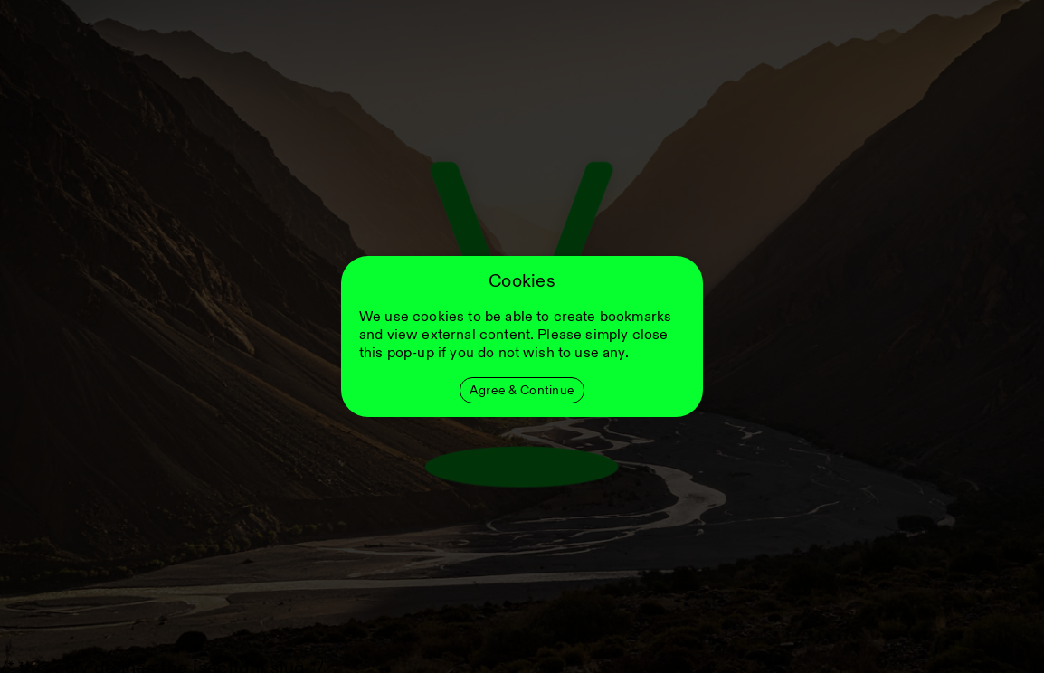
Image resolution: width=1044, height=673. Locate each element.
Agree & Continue (522, 390)
